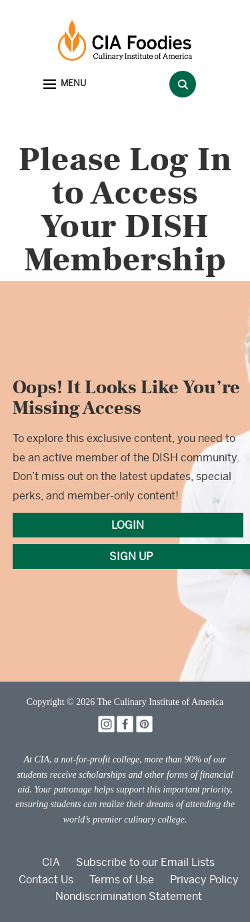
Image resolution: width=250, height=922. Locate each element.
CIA (51, 862)
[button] (64, 84)
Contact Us (46, 879)
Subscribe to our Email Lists (145, 862)
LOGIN (127, 525)
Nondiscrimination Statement (128, 896)
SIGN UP (131, 556)
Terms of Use (121, 879)
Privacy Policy (204, 879)
